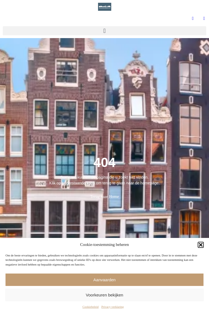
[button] (200, 245)
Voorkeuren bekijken (104, 295)
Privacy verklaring (112, 306)
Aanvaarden (104, 279)
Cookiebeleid (90, 306)
